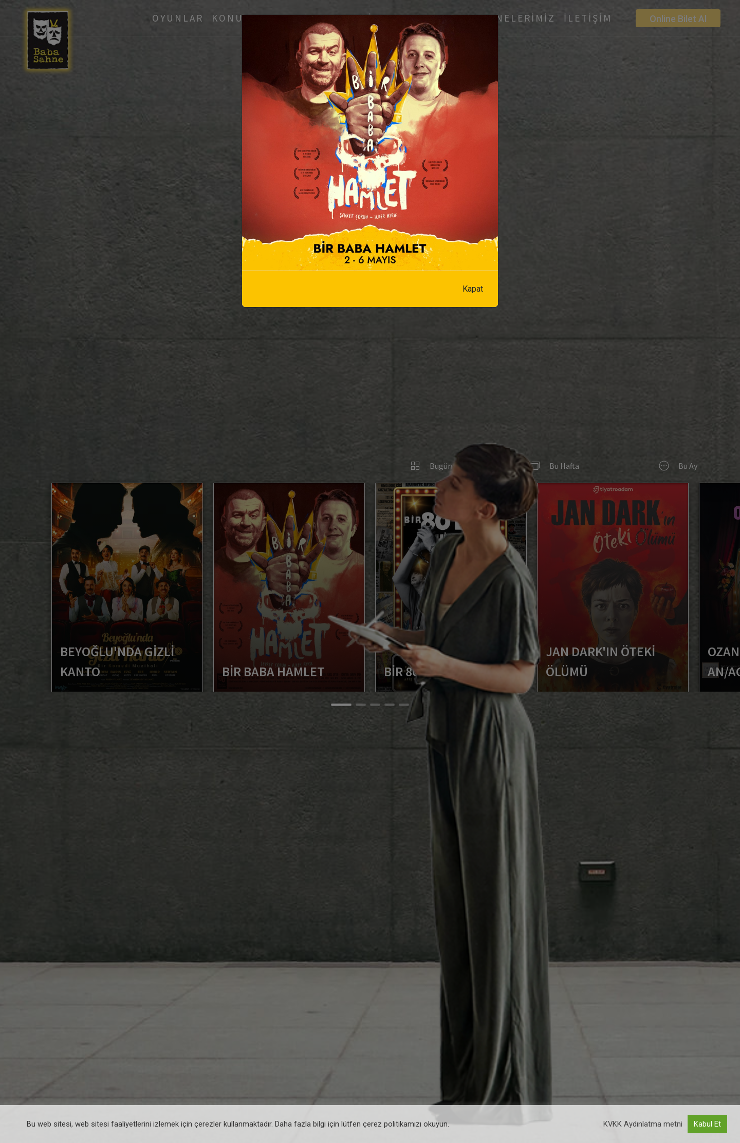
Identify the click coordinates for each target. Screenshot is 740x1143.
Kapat (472, 289)
